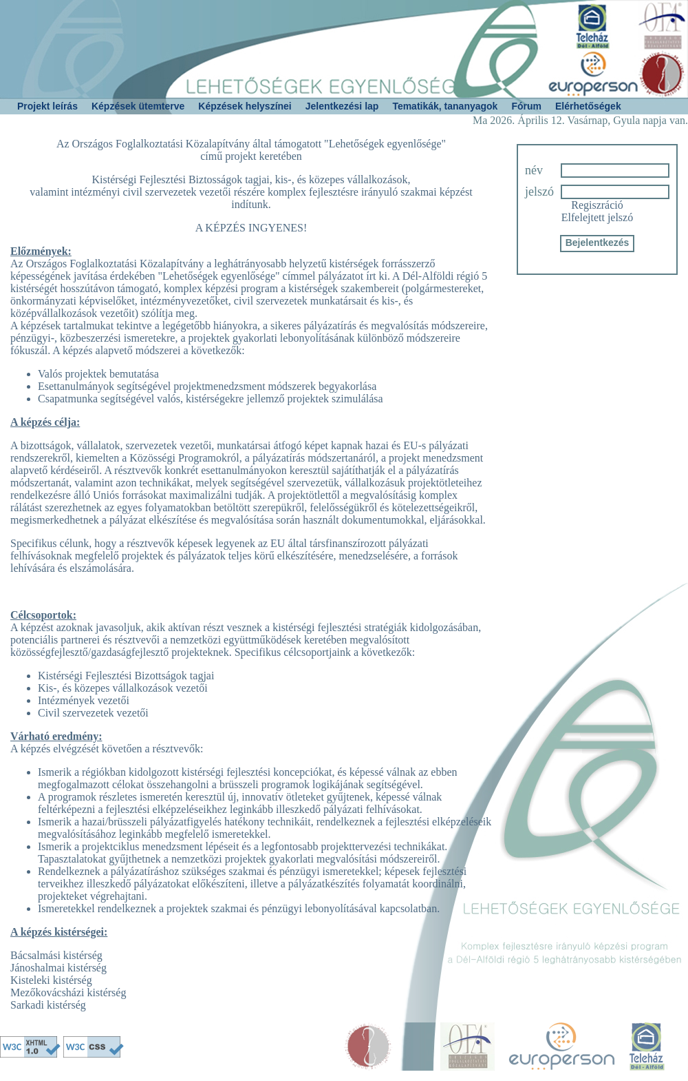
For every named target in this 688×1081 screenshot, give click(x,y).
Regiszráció (597, 205)
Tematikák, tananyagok (444, 106)
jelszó (539, 191)
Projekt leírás (47, 106)
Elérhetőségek (588, 106)
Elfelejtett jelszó (597, 217)
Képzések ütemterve (138, 106)
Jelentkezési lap (342, 106)
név (534, 170)
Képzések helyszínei (244, 106)
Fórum (526, 106)
